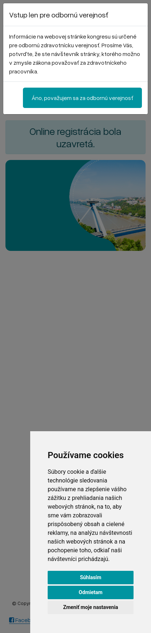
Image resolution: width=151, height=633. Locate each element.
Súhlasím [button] (91, 577)
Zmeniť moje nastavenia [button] (90, 607)
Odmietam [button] (90, 592)
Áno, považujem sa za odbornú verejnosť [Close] (82, 97)
